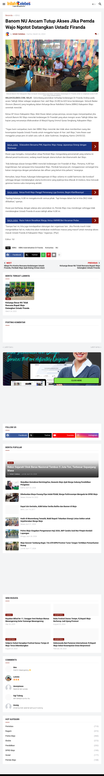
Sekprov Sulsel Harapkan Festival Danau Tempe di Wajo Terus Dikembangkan (27, 644)
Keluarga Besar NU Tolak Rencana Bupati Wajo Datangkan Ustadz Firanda (17, 305)
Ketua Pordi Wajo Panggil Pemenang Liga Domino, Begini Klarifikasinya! (51, 192)
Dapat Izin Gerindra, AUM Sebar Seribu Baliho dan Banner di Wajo (48, 506)
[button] (3, 4)
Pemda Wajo (52, 760)
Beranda (9, 15)
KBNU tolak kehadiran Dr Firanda (31, 248)
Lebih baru (8, 347)
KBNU (17, 15)
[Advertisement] (23, 403)
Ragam (52, 731)
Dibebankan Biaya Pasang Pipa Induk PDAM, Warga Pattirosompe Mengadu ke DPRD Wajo (59, 494)
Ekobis (52, 740)
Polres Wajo (52, 736)
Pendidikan (52, 745)
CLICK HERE (76, 380)
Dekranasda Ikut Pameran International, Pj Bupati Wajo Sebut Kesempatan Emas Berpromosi (74, 644)
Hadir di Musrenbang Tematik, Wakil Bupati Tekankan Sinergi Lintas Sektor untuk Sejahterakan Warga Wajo (55, 519)
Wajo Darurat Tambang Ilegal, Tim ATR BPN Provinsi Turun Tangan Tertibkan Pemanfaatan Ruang (59, 544)
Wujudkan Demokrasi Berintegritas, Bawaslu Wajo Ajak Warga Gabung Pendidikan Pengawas (55, 483)
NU (57, 248)
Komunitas (49, 248)
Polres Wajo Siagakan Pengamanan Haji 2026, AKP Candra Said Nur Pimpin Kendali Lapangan (56, 532)
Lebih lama (95, 347)
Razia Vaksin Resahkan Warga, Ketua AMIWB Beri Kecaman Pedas (49, 220)
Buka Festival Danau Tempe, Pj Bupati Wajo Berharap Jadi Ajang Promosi (72, 620)
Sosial (52, 755)
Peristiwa (52, 726)
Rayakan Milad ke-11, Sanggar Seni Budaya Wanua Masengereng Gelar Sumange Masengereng (27, 620)
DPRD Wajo (52, 750)
